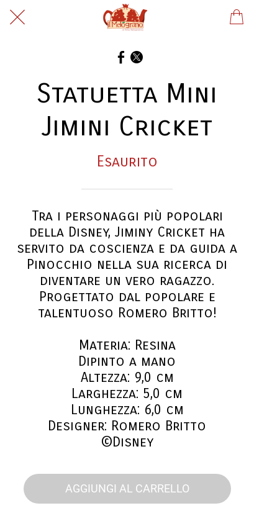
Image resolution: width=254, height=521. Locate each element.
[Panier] (237, 17)
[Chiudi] (17, 17)
